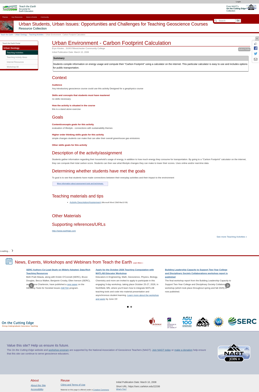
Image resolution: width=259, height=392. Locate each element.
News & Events (31, 17)
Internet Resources (15, 62)
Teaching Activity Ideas (17, 57)
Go (238, 20)
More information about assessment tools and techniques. (80, 183)
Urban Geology (21, 35)
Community (45, 17)
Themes (5, 17)
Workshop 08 (12, 67)
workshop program (59, 350)
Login (238, 2)
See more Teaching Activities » (232, 237)
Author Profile (244, 49)
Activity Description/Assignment (85, 202)
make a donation (183, 350)
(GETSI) (65, 288)
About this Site (38, 385)
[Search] (224, 20)
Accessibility (37, 389)
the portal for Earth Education (27, 8)
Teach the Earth (6, 35)
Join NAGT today (161, 350)
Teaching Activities (36, 35)
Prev (31, 285)
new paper (72, 284)
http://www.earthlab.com (64, 231)
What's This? (121, 389)
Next (227, 285)
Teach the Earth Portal (11, 43)
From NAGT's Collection (236, 8)
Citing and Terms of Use (73, 384)
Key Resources (17, 17)
